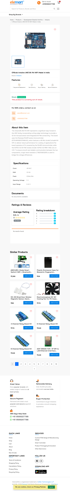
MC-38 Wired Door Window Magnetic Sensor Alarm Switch (21, 298)
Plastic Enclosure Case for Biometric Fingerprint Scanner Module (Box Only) (48, 271)
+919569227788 (48, 4)
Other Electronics (40, 449)
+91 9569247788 (19, 419)
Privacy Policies (40, 487)
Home (10, 438)
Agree (51, 487)
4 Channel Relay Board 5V (21, 324)
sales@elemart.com (23, 113)
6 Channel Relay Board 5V (47, 324)
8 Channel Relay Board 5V (21, 349)
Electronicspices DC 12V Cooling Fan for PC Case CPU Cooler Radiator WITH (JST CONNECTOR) (47, 298)
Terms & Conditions (15, 460)
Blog (10, 450)
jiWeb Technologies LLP (46, 482)
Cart (10, 444)
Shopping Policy (14, 463)
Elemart (25, 484)
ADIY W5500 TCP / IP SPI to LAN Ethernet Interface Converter (48, 350)
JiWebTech (54, 484)
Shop (10, 441)
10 (56, 364)
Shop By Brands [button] (15, 14)
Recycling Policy (14, 472)
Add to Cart (28, 276)
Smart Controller (40, 443)
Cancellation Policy (15, 466)
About (11, 447)
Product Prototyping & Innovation (45, 446)
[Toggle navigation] (58, 8)
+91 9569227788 (19, 416)
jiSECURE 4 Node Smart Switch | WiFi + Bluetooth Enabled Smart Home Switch (22, 271)
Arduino (18, 75)
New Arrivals (13, 453)
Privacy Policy (13, 469)
